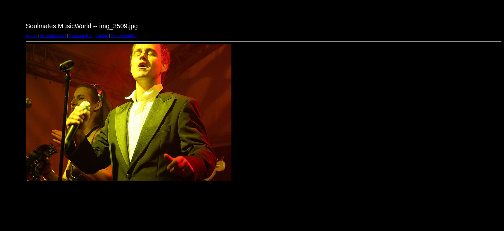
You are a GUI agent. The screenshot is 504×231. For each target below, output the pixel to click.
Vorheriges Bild (53, 35)
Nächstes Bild (80, 35)
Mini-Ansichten (124, 35)
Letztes (102, 35)
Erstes (31, 35)
